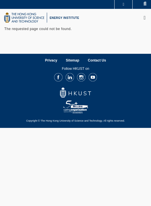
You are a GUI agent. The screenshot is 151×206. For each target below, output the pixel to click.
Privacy (51, 60)
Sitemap (72, 60)
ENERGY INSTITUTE (64, 17)
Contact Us (97, 60)
